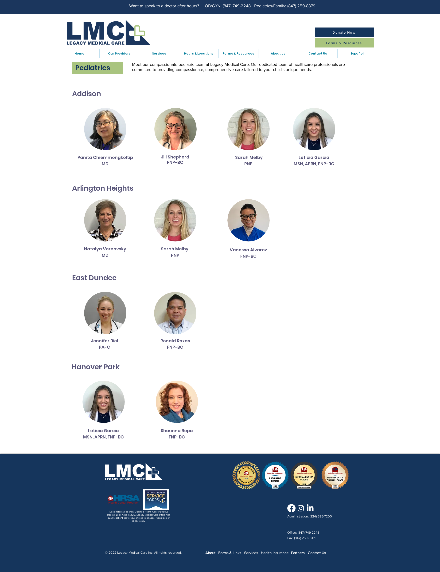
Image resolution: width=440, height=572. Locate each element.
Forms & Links (229, 553)
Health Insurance (274, 553)
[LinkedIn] (310, 508)
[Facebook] (291, 508)
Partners (297, 553)
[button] (119, 53)
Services (251, 553)
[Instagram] (301, 508)
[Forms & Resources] (344, 42)
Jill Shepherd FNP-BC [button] (175, 159)
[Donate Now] (344, 32)
